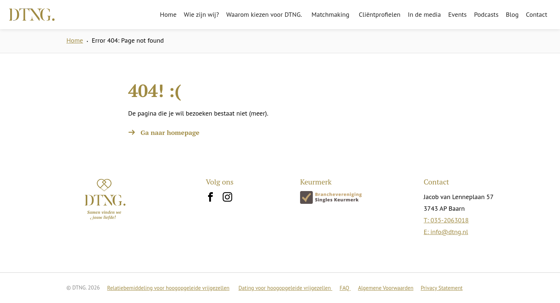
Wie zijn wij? (201, 14)
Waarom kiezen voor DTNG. (264, 14)
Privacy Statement (442, 287)
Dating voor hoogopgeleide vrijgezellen (285, 287)
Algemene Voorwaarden (386, 287)
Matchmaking (330, 14)
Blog (512, 14)
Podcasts (486, 14)
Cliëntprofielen (379, 14)
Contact (536, 14)
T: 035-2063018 (446, 220)
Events (457, 14)
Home (168, 14)
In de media (424, 14)
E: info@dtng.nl (446, 232)
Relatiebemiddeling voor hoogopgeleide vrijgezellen (168, 287)
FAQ (345, 287)
